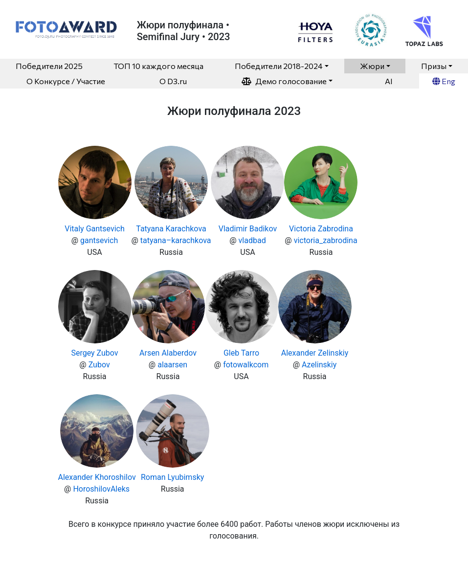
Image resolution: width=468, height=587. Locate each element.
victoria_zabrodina (325, 240)
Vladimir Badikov (248, 228)
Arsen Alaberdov (168, 353)
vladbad (252, 240)
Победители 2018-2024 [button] (279, 65)
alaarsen (172, 364)
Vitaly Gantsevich (95, 228)
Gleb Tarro (241, 353)
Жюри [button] (372, 65)
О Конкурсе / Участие (65, 81)
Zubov (99, 364)
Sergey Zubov (94, 353)
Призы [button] (433, 65)
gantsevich (99, 240)
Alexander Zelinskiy (315, 353)
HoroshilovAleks (101, 489)
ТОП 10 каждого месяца (158, 65)
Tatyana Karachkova (171, 228)
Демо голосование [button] (284, 81)
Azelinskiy (319, 364)
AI (389, 81)
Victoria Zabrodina (321, 228)
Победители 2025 (49, 65)
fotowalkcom (245, 364)
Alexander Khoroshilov (97, 477)
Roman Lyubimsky (172, 477)
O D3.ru (173, 81)
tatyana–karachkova (175, 240)
